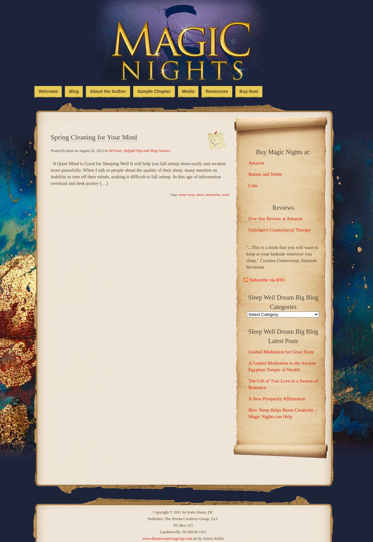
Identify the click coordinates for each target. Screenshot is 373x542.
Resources (217, 91)
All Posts (115, 151)
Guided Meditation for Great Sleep (281, 351)
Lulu (253, 185)
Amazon (257, 162)
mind (225, 194)
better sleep (186, 194)
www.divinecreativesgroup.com (167, 538)
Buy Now (248, 91)
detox (200, 194)
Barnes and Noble (265, 174)
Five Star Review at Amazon (275, 218)
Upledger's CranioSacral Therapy (280, 229)
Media (188, 91)
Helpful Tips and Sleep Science (147, 151)
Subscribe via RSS (267, 279)
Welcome (48, 91)
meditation (213, 194)
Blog (74, 91)
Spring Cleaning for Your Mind (94, 137)
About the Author (108, 91)
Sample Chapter (154, 91)
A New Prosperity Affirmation (277, 398)
